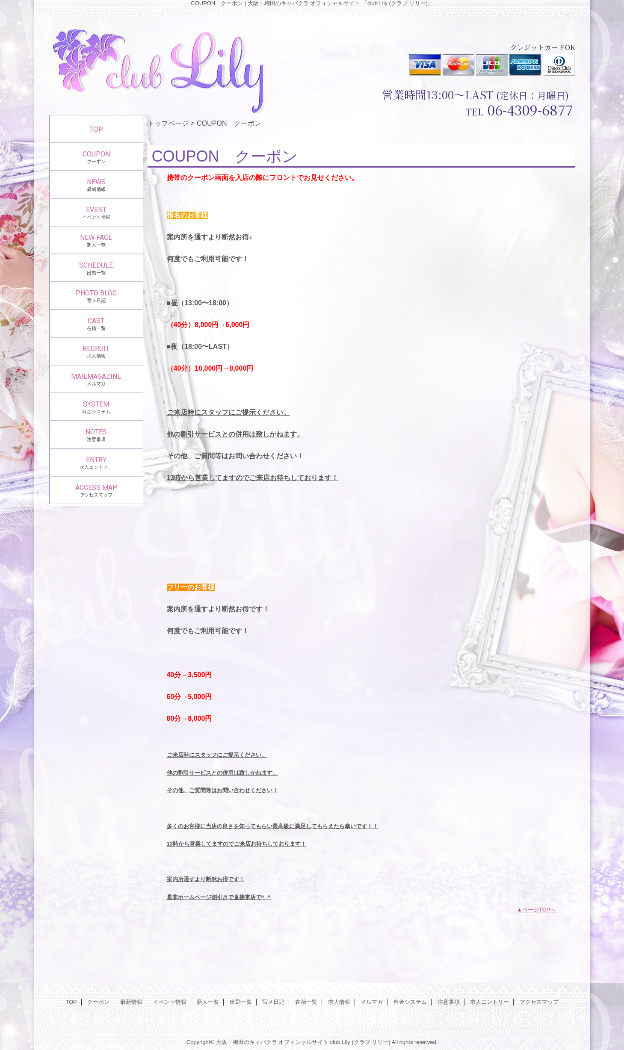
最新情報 (131, 1002)
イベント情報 (169, 1002)
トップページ (168, 123)
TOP (96, 129)
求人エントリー (489, 1002)
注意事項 (449, 1002)
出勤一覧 (241, 1002)
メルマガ (372, 1002)
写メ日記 (273, 1002)
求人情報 (339, 1002)
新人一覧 (208, 1002)
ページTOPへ (539, 909)
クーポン (98, 1002)
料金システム (410, 1002)
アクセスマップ (539, 1002)
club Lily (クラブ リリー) (360, 1042)
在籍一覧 (306, 1002)
